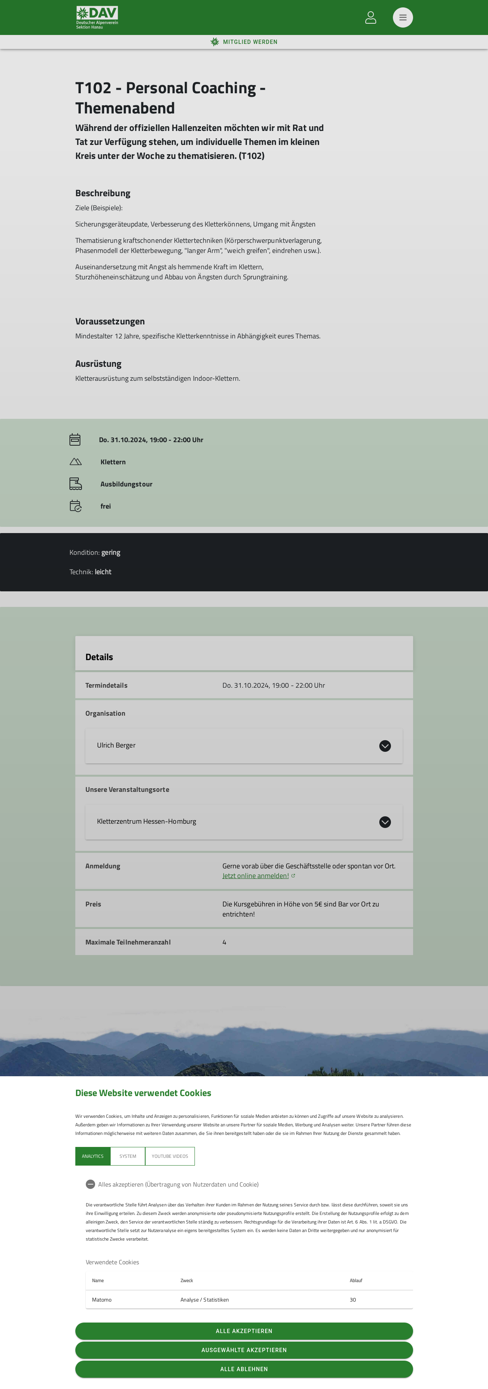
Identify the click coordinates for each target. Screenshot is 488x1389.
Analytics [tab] (93, 1156)
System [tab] (127, 1156)
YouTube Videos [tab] (170, 1156)
